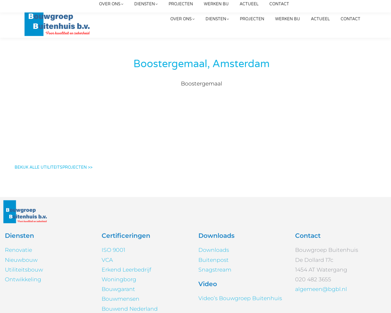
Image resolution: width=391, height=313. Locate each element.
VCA (107, 217)
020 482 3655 (265, 9)
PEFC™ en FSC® (124, 275)
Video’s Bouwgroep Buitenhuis (240, 255)
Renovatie (18, 207)
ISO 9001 (113, 207)
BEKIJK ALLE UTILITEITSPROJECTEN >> (53, 124)
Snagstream (214, 227)
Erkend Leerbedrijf (126, 227)
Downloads (213, 207)
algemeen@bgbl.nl (135, 9)
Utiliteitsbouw (24, 227)
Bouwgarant (118, 246)
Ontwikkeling (23, 237)
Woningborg (119, 237)
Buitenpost (213, 217)
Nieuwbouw (21, 217)
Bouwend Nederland (130, 266)
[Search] (327, 9)
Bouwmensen (120, 256)
